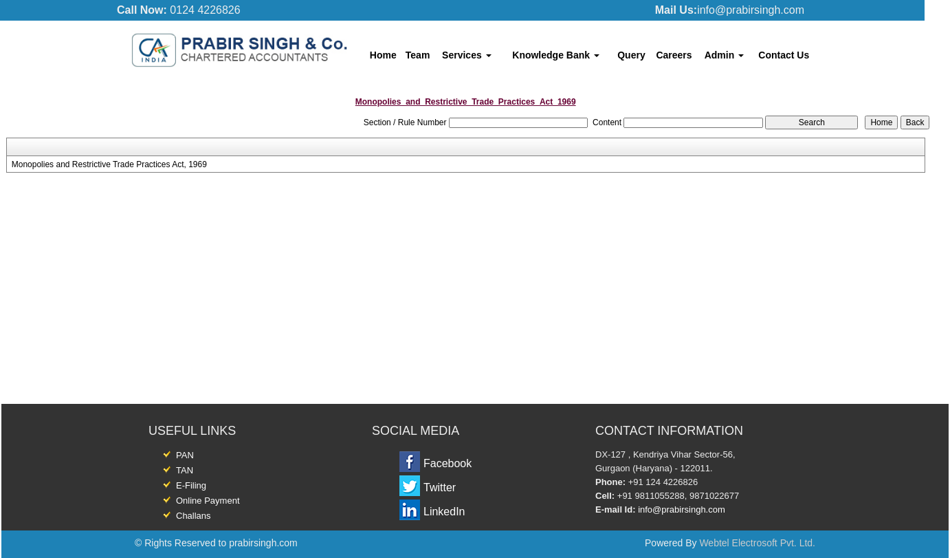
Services (466, 55)
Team (418, 55)
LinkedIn (444, 511)
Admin (724, 55)
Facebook (447, 463)
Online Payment (208, 500)
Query (631, 55)
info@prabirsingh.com (681, 509)
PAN (185, 455)
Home (383, 55)
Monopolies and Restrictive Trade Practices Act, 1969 (109, 164)
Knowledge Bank (555, 55)
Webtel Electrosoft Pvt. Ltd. (757, 542)
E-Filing (191, 485)
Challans (193, 516)
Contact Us (783, 55)
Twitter (439, 487)
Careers (674, 55)
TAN (184, 470)
